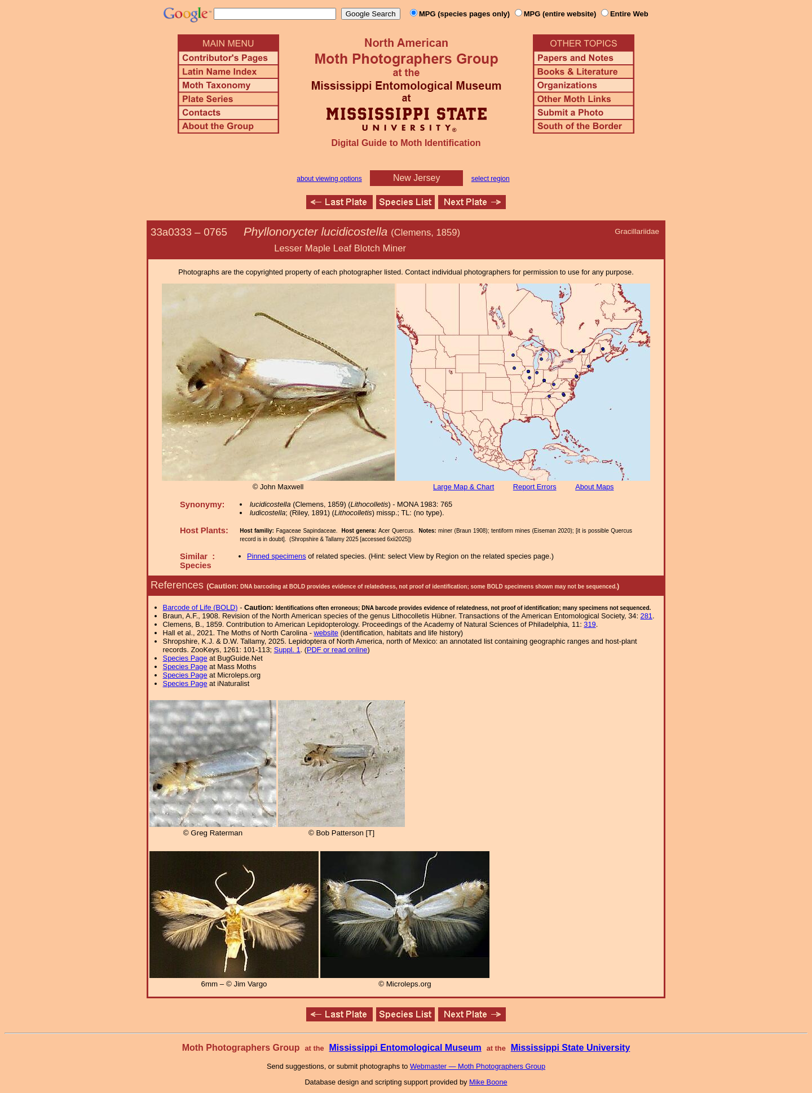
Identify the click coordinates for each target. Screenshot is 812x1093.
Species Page (185, 658)
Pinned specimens (276, 556)
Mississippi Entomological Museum (405, 1047)
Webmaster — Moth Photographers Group (477, 1066)
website (326, 633)
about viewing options (329, 179)
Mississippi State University (570, 1047)
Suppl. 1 (287, 649)
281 (646, 616)
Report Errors (535, 487)
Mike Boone (488, 1082)
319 (589, 624)
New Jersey (416, 178)
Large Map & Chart (463, 487)
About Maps (594, 487)
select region (490, 179)
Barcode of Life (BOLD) (200, 607)
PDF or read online (337, 649)
